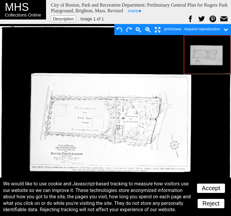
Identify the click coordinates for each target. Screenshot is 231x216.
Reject (211, 203)
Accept (211, 188)
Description (63, 18)
